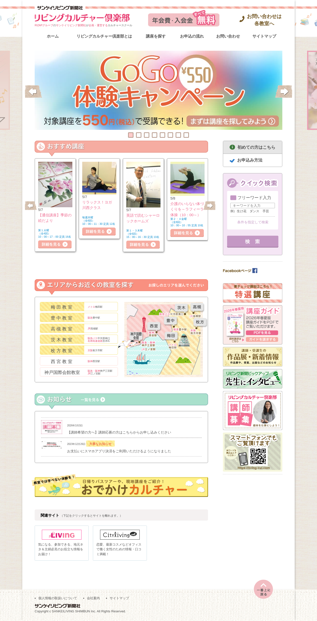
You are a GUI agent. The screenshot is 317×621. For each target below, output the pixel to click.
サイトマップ (264, 36)
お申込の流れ (192, 36)
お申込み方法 (250, 160)
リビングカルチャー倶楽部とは (104, 36)
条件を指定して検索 (252, 222)
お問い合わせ (228, 36)
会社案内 (93, 599)
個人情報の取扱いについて (57, 599)
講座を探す (156, 36)
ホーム (53, 36)
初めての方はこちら (256, 147)
